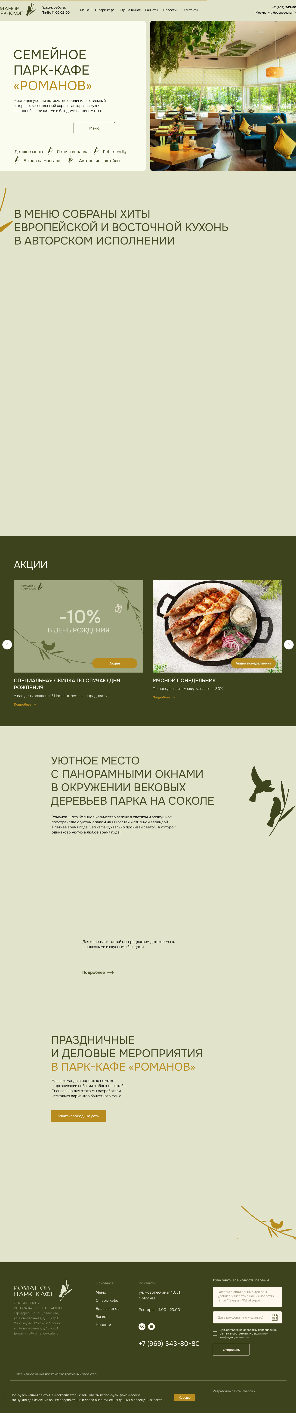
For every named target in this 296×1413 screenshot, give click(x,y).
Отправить (231, 1350)
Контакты (190, 10)
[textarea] (247, 1297)
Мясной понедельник (184, 680)
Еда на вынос (130, 10)
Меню (84, 10)
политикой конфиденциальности (244, 1335)
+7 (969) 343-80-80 (169, 1344)
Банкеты (151, 10)
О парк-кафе (105, 10)
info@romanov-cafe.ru (42, 1333)
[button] (78, 1116)
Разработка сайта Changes (234, 1391)
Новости (169, 10)
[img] (151, 1326)
